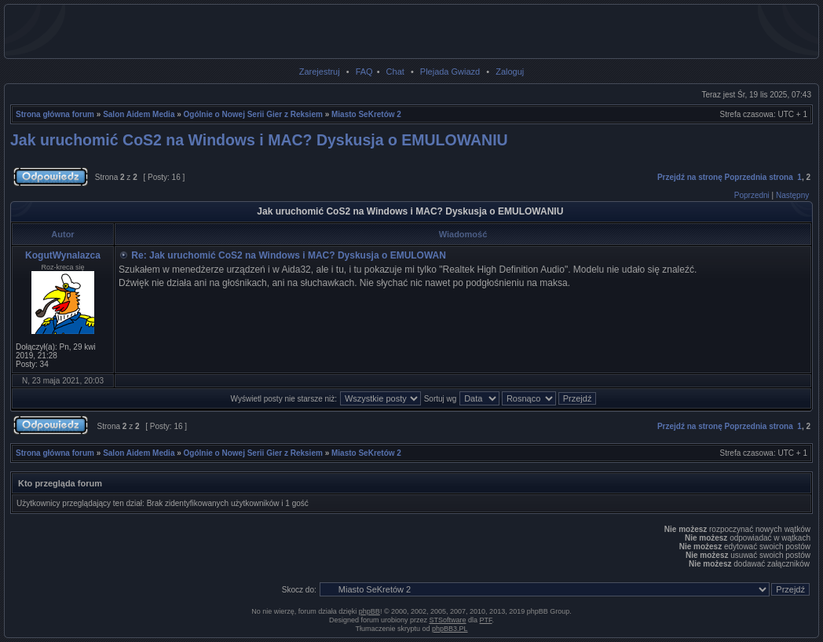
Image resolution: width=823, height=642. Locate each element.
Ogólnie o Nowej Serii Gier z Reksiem (253, 114)
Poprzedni (752, 195)
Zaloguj (510, 71)
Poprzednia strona (759, 177)
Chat (395, 71)
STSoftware (448, 620)
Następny (792, 195)
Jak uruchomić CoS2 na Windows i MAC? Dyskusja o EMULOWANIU (259, 140)
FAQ (364, 71)
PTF (486, 620)
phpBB (369, 611)
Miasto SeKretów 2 (366, 114)
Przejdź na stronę (689, 177)
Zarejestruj (319, 71)
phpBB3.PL (450, 629)
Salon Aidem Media (138, 114)
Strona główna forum (55, 114)
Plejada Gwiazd (450, 71)
